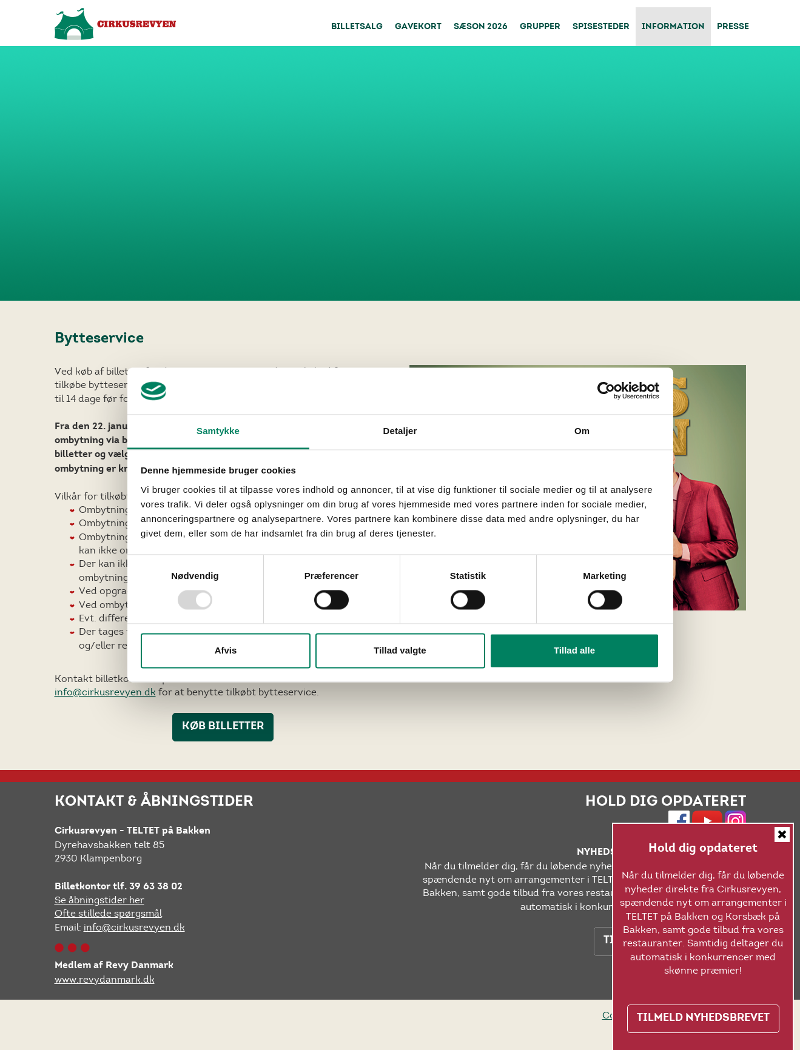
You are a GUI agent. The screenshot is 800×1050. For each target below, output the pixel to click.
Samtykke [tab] (218, 431)
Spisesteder (601, 27)
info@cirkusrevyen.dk (105, 692)
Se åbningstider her (99, 900)
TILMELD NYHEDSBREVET (703, 1018)
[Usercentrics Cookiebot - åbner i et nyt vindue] (606, 391)
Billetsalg (357, 27)
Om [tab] (582, 431)
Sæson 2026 (481, 27)
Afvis (226, 650)
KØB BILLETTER (223, 726)
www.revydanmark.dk (105, 979)
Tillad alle (574, 650)
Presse (733, 27)
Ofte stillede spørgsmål (108, 913)
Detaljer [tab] (400, 431)
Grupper (540, 27)
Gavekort (418, 27)
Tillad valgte (400, 650)
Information (673, 27)
